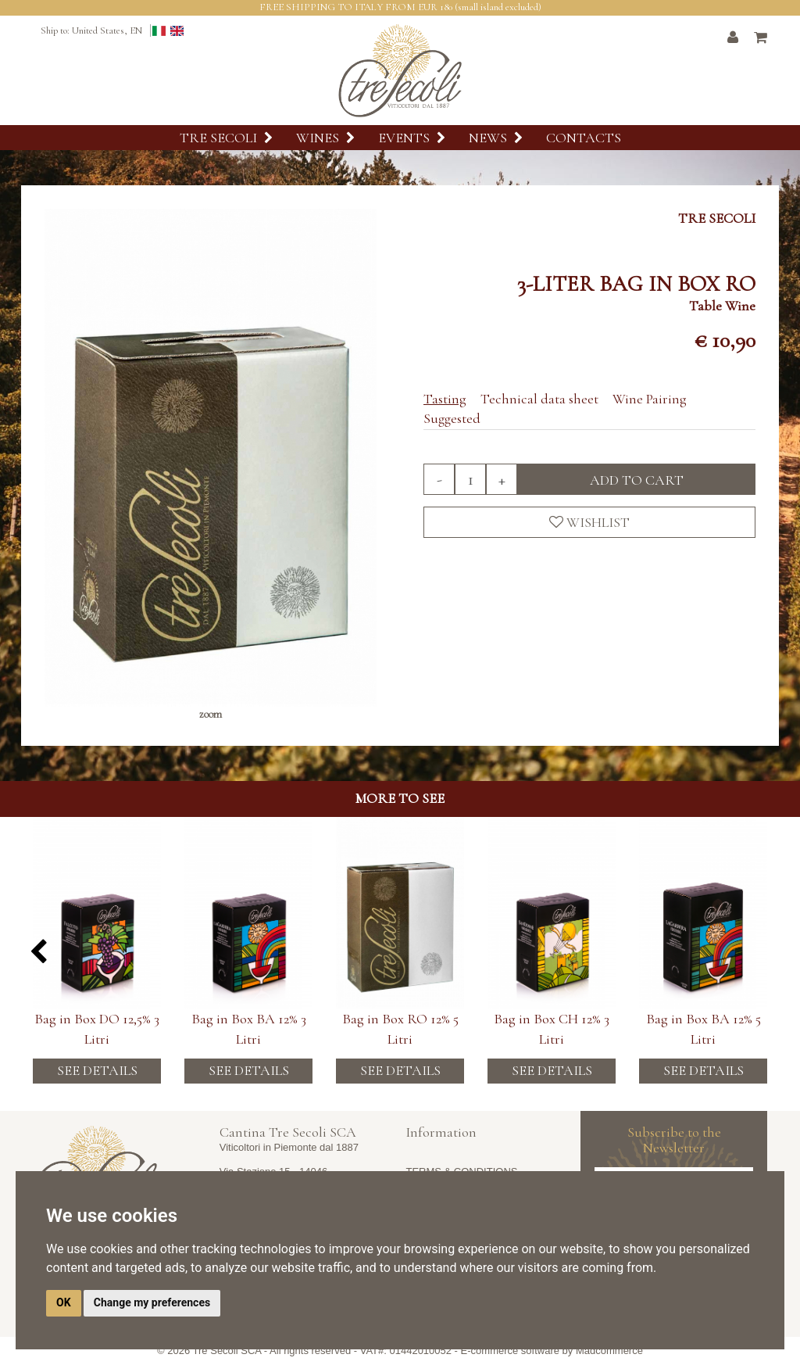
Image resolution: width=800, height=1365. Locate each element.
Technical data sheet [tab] (539, 398)
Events (411, 137)
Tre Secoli (226, 137)
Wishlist (589, 522)
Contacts (583, 137)
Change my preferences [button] (152, 1302)
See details (97, 1070)
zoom (210, 714)
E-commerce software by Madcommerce (552, 1350)
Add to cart (637, 480)
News (496, 137)
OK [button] (63, 1302)
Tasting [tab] (444, 398)
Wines (325, 137)
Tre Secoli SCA (227, 1350)
